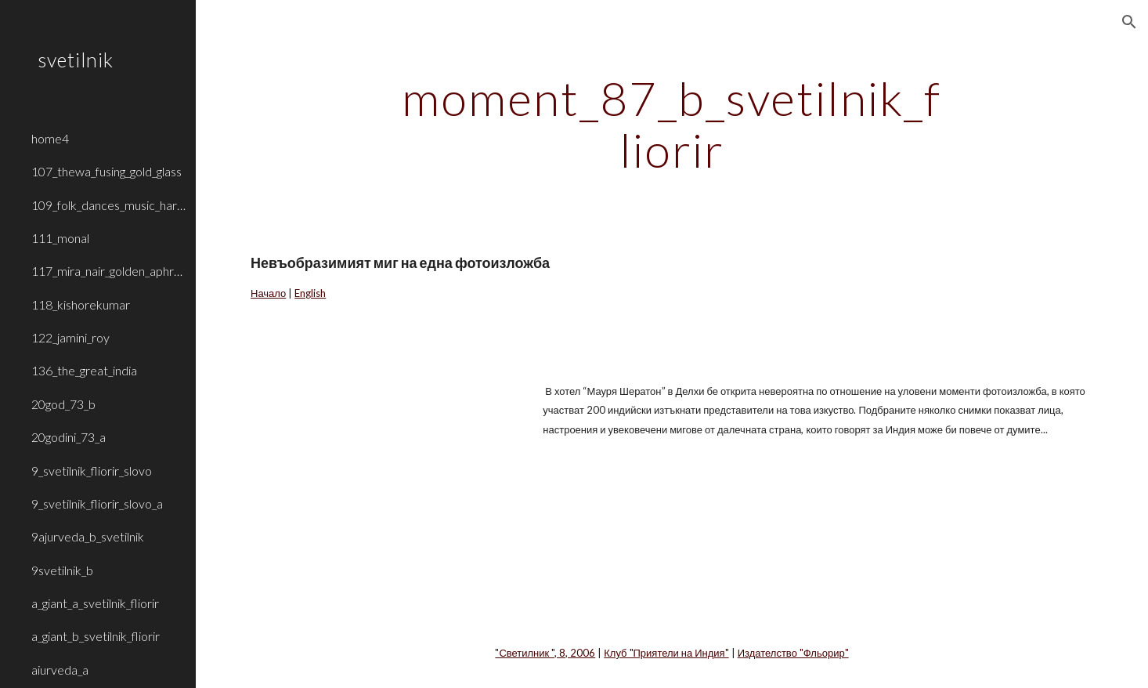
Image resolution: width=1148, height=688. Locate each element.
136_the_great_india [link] (84, 370)
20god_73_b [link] (63, 404)
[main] (672, 124)
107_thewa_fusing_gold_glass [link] (106, 171)
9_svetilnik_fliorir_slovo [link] (91, 470)
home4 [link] (50, 138)
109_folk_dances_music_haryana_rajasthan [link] (108, 204)
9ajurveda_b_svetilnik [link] (87, 536)
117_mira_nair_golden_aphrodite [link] (108, 270)
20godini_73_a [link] (68, 436)
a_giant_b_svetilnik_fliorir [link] (95, 635)
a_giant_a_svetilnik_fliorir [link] (95, 603)
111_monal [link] (60, 237)
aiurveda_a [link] (59, 669)
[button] (1129, 22)
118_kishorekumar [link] (80, 304)
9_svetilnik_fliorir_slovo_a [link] (97, 503)
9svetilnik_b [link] (62, 570)
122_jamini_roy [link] (70, 337)
